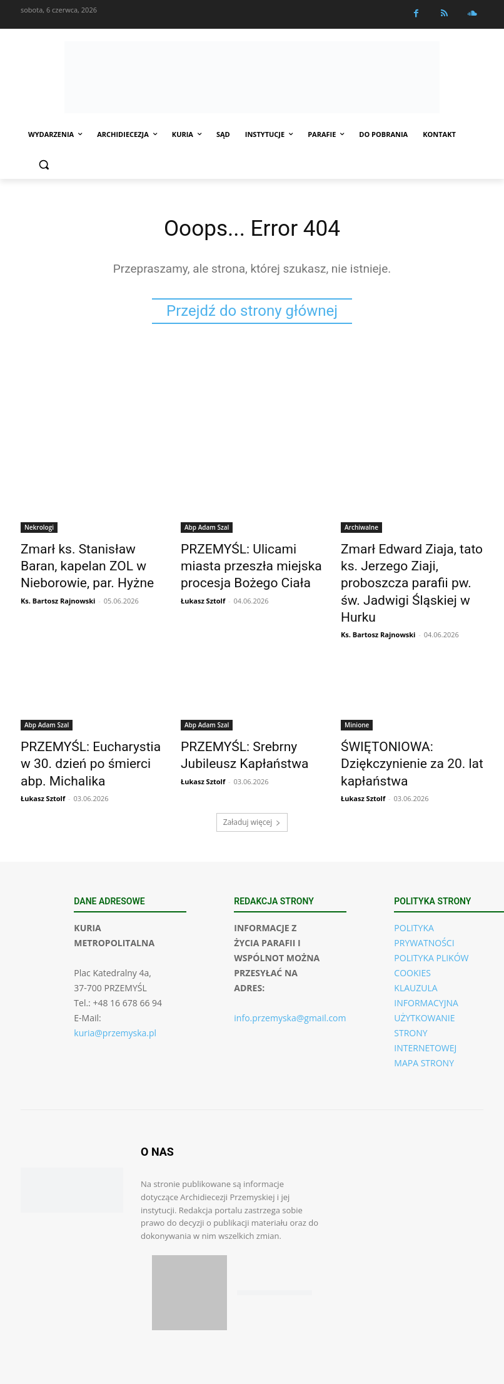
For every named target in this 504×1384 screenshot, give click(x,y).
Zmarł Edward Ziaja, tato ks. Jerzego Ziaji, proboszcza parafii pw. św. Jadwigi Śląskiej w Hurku (406, 571)
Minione (357, 697)
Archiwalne (361, 529)
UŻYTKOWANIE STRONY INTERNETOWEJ (425, 995)
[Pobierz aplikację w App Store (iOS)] (189, 1255)
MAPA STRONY (424, 1025)
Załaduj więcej (252, 784)
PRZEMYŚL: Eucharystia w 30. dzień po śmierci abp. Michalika (91, 732)
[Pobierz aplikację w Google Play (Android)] (274, 1255)
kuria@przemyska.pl (115, 995)
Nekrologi (39, 529)
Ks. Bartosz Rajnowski (58, 593)
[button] (43, 164)
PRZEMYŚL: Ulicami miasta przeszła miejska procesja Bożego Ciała (245, 564)
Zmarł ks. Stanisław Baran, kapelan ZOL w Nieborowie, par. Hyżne (85, 564)
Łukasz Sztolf (203, 593)
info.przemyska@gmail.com (290, 980)
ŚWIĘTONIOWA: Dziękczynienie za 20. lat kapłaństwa (398, 732)
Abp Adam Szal (206, 529)
